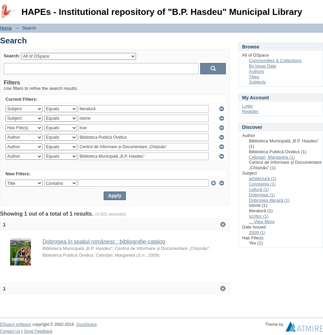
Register (250, 111)
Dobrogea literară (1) (269, 200)
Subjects (257, 81)
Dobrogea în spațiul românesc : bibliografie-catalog (103, 241)
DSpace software (15, 324)
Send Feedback (38, 331)
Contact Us (10, 331)
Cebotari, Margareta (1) (272, 157)
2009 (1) (257, 232)
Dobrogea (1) (262, 194)
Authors (256, 71)
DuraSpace (86, 324)
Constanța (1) (262, 183)
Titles (254, 76)
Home (6, 28)
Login (317, 8)
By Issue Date (262, 65)
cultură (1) (259, 189)
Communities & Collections (275, 60)
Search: (12, 55)
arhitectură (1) (262, 178)
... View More (262, 221)
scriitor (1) (259, 216)
